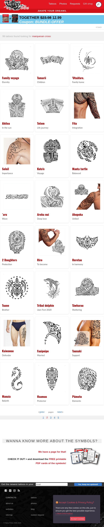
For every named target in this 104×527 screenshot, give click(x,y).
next (60, 412)
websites (9, 509)
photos (34, 503)
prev (41, 412)
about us (9, 503)
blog (32, 509)
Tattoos (52, 3)
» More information (64, 513)
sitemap (9, 515)
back (99, 27)
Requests (75, 3)
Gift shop (88, 3)
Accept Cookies (77, 519)
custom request (37, 515)
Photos (63, 3)
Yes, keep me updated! (88, 484)
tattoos (34, 497)
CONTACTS (11, 497)
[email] (52, 484)
